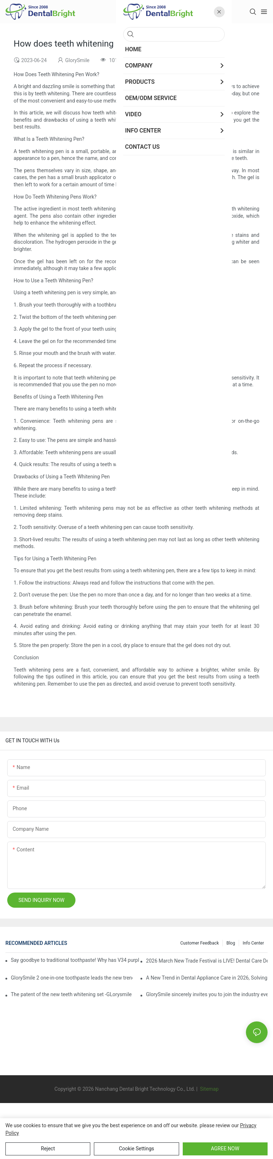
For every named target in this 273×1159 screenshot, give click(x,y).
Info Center (253, 943)
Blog (230, 943)
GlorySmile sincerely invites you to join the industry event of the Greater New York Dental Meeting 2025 (207, 994)
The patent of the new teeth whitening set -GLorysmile (71, 994)
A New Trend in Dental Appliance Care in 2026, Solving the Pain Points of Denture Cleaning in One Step (207, 978)
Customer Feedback (199, 943)
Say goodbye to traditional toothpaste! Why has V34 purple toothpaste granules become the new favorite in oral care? (75, 960)
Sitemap (208, 1089)
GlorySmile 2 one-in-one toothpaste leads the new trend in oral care (72, 978)
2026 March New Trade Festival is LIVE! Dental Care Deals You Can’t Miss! (207, 961)
